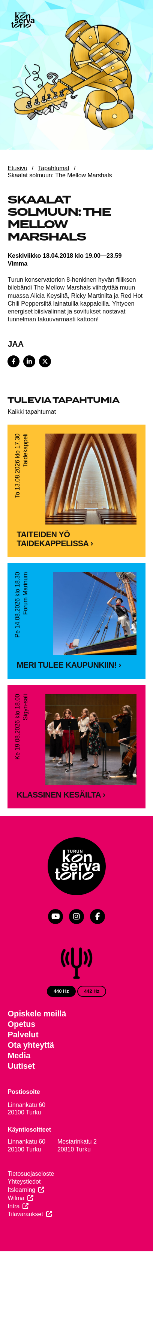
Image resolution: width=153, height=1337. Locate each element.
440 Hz (61, 1020)
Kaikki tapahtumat (32, 411)
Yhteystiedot (24, 1211)
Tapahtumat (53, 168)
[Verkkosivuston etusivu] (23, 21)
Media (19, 1084)
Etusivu (17, 168)
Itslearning (21, 1219)
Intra (14, 1235)
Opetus (21, 1053)
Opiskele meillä (37, 1042)
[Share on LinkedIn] (29, 361)
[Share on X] (45, 361)
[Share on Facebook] (14, 361)
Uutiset (21, 1094)
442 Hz (91, 1020)
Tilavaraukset (25, 1243)
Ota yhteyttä (31, 1074)
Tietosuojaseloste (31, 1203)
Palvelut (23, 1063)
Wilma (16, 1227)
